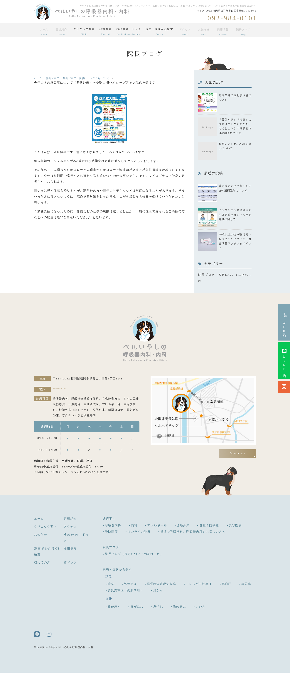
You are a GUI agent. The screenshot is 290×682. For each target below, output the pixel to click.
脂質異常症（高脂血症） (126, 599)
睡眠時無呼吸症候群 (161, 593)
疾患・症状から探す (162, 31)
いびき (200, 616)
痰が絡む (136, 616)
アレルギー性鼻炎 (199, 593)
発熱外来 (183, 534)
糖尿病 (246, 593)
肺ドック (70, 571)
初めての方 (42, 571)
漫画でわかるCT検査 (47, 560)
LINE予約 (284, 361)
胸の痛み (179, 616)
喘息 (111, 593)
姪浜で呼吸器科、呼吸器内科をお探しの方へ (192, 540)
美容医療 (235, 534)
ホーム (43, 31)
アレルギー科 (157, 534)
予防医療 (111, 540)
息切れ (158, 616)
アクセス (188, 31)
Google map (237, 461)
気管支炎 (130, 593)
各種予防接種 (209, 534)
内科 (134, 534)
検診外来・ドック (130, 31)
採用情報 (224, 31)
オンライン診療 (139, 540)
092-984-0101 (77, 398)
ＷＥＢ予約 (284, 322)
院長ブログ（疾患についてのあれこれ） (134, 563)
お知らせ (206, 31)
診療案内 (105, 31)
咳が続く (114, 616)
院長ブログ (244, 31)
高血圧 (227, 593)
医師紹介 (59, 31)
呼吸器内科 (113, 534)
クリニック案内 (82, 31)
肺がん (158, 599)
